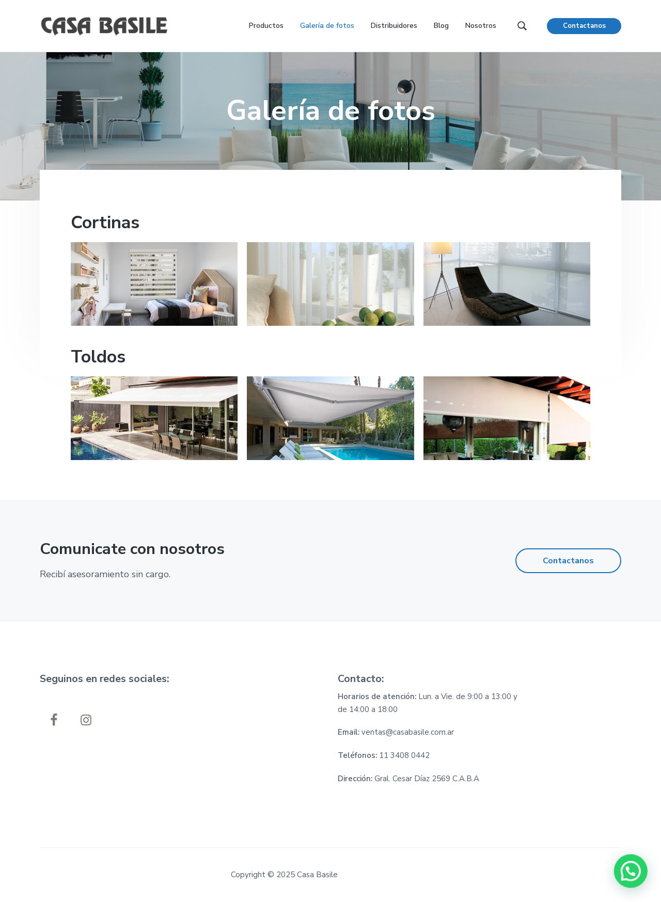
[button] (631, 872)
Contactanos (584, 25)
